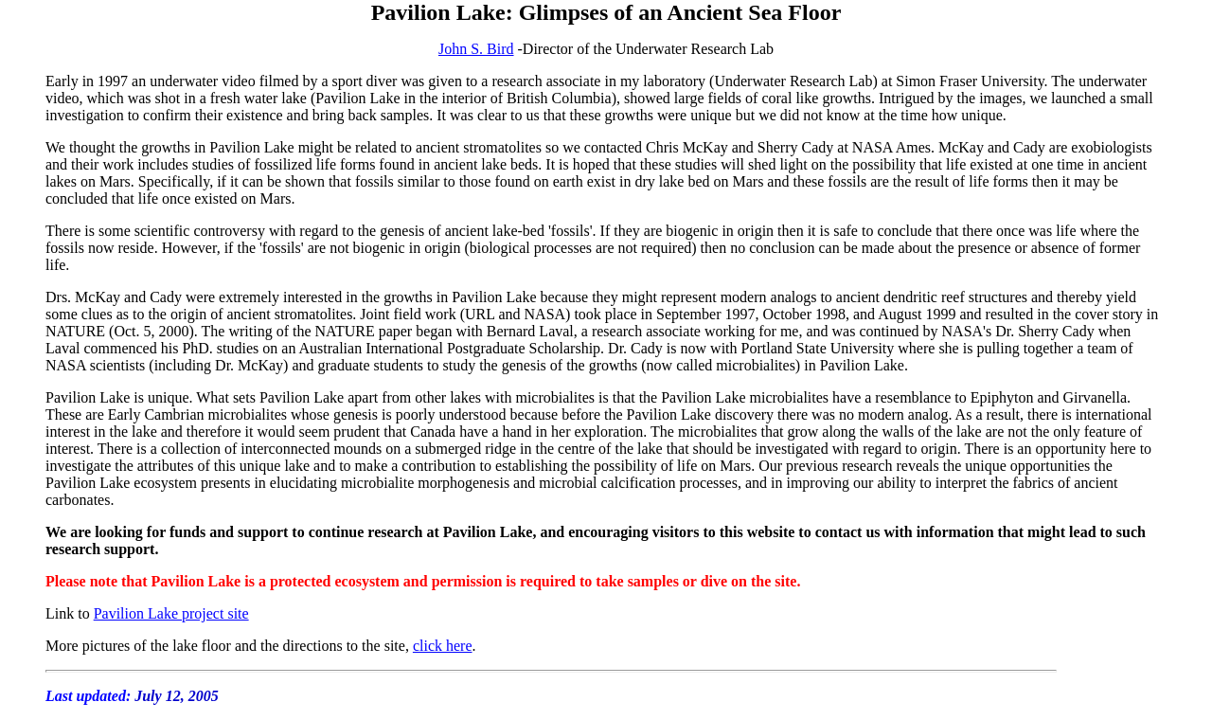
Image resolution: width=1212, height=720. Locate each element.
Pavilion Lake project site (171, 613)
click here (442, 646)
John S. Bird (476, 49)
